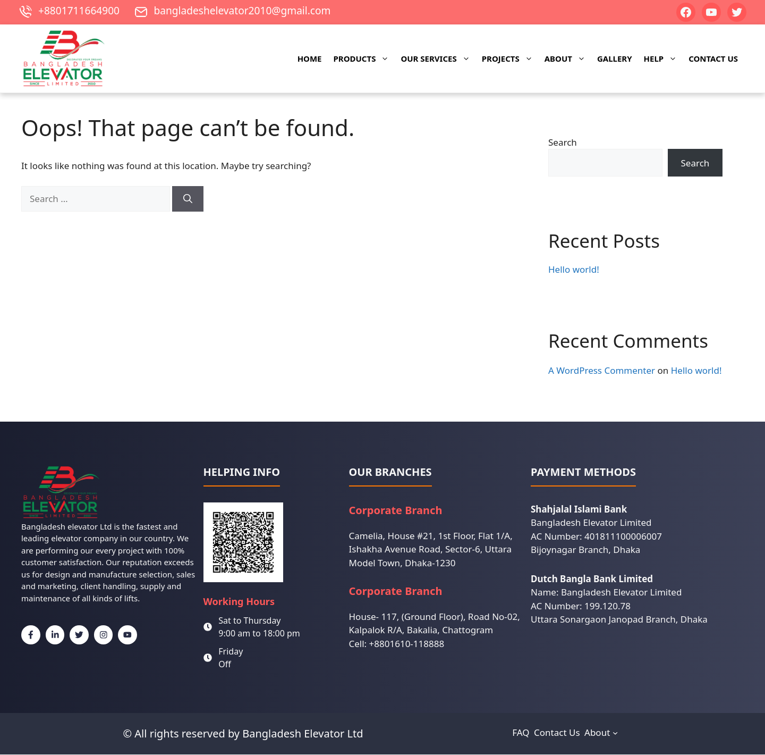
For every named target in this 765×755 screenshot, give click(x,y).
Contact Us (713, 59)
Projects (510, 59)
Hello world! (573, 270)
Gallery (614, 59)
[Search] (187, 199)
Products (364, 59)
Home (310, 59)
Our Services (438, 59)
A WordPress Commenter (601, 371)
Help (663, 59)
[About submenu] (615, 733)
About (568, 59)
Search (562, 143)
